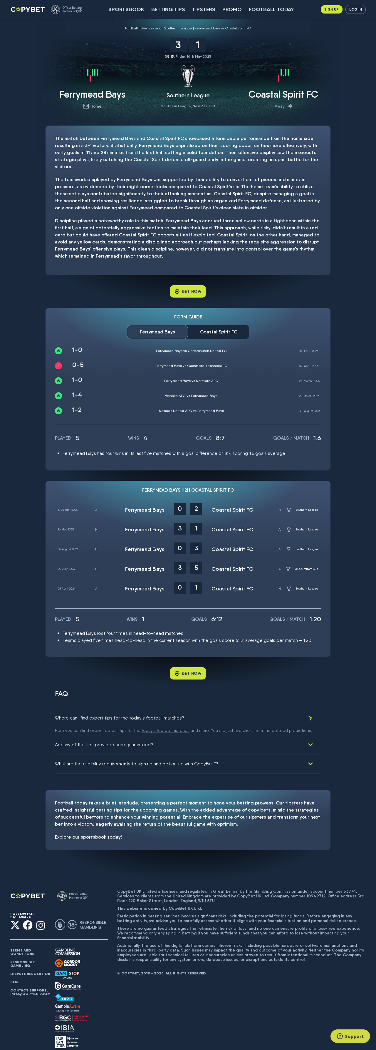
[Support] (350, 1036)
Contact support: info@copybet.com (30, 984)
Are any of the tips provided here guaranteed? (104, 737)
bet (59, 816)
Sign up (331, 9)
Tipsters (203, 9)
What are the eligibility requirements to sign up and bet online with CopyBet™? (136, 756)
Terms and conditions (22, 944)
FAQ (14, 974)
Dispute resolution (30, 966)
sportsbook (93, 829)
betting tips (108, 802)
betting (245, 795)
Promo (232, 9)
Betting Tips (168, 9)
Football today (271, 9)
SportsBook (126, 9)
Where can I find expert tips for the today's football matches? (119, 718)
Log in (355, 9)
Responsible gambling (22, 956)
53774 (349, 883)
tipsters (294, 795)
